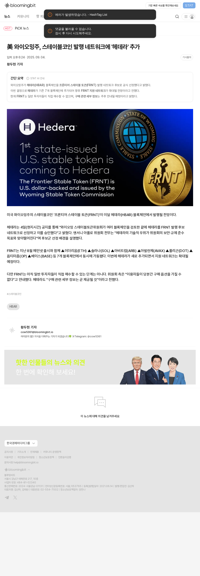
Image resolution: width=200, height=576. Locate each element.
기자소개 (21, 451)
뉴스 (7, 16)
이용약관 (8, 457)
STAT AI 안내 (35, 78)
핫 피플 (41, 16)
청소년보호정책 (46, 457)
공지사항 (8, 451)
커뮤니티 (23, 16)
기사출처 (187, 57)
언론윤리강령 (64, 457)
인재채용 (34, 451)
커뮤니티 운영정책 (52, 451)
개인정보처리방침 (25, 457)
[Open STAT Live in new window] (170, 5)
